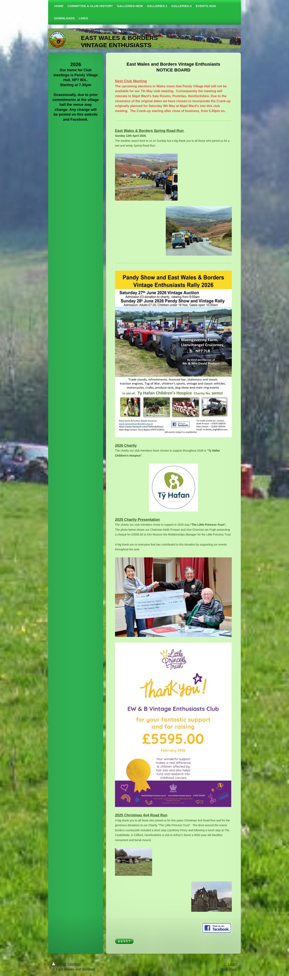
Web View (229, 969)
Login (232, 964)
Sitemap (74, 964)
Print (58, 964)
